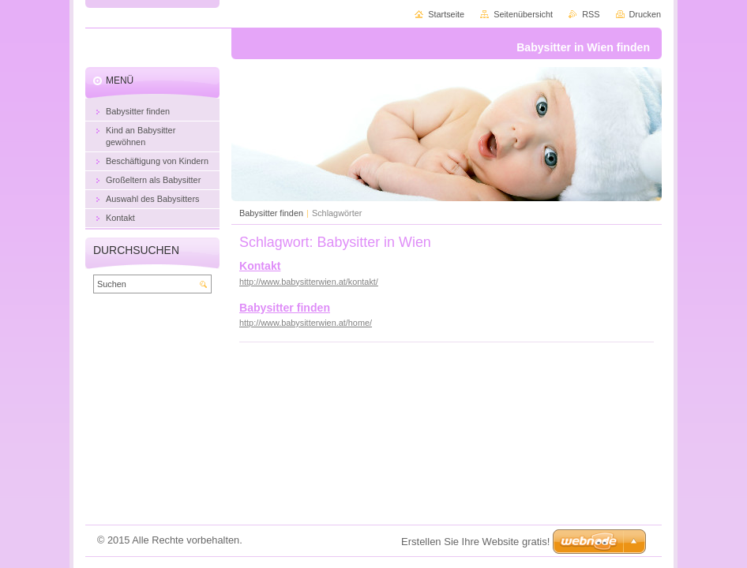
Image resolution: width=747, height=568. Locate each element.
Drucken (645, 14)
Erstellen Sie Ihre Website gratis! (475, 541)
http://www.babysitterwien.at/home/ (305, 322)
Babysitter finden (271, 213)
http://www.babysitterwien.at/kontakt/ (308, 281)
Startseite (446, 14)
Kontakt (259, 266)
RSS (590, 14)
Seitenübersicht (523, 14)
